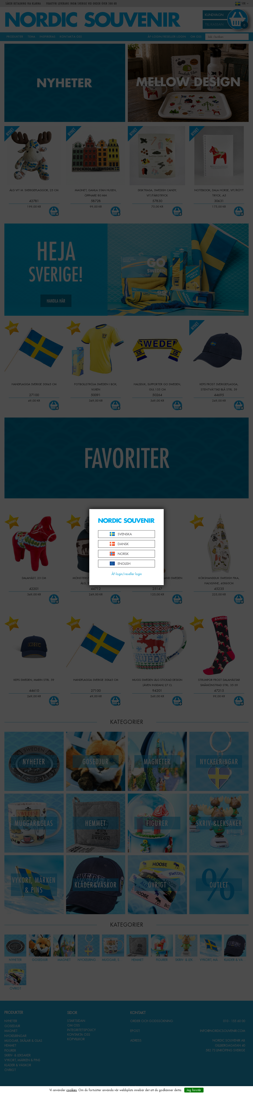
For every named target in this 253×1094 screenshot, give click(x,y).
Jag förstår (193, 1090)
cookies (71, 1090)
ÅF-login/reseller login (126, 574)
